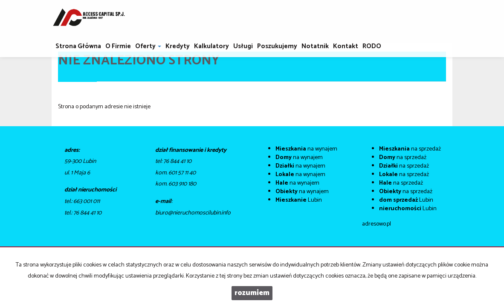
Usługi (243, 46)
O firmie (118, 46)
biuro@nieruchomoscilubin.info (193, 213)
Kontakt (345, 46)
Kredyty (177, 46)
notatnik (315, 46)
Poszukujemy (277, 46)
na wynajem (306, 149)
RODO (371, 46)
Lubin (298, 200)
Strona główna (78, 46)
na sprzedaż (410, 149)
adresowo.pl (376, 224)
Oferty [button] (148, 46)
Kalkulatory (211, 46)
